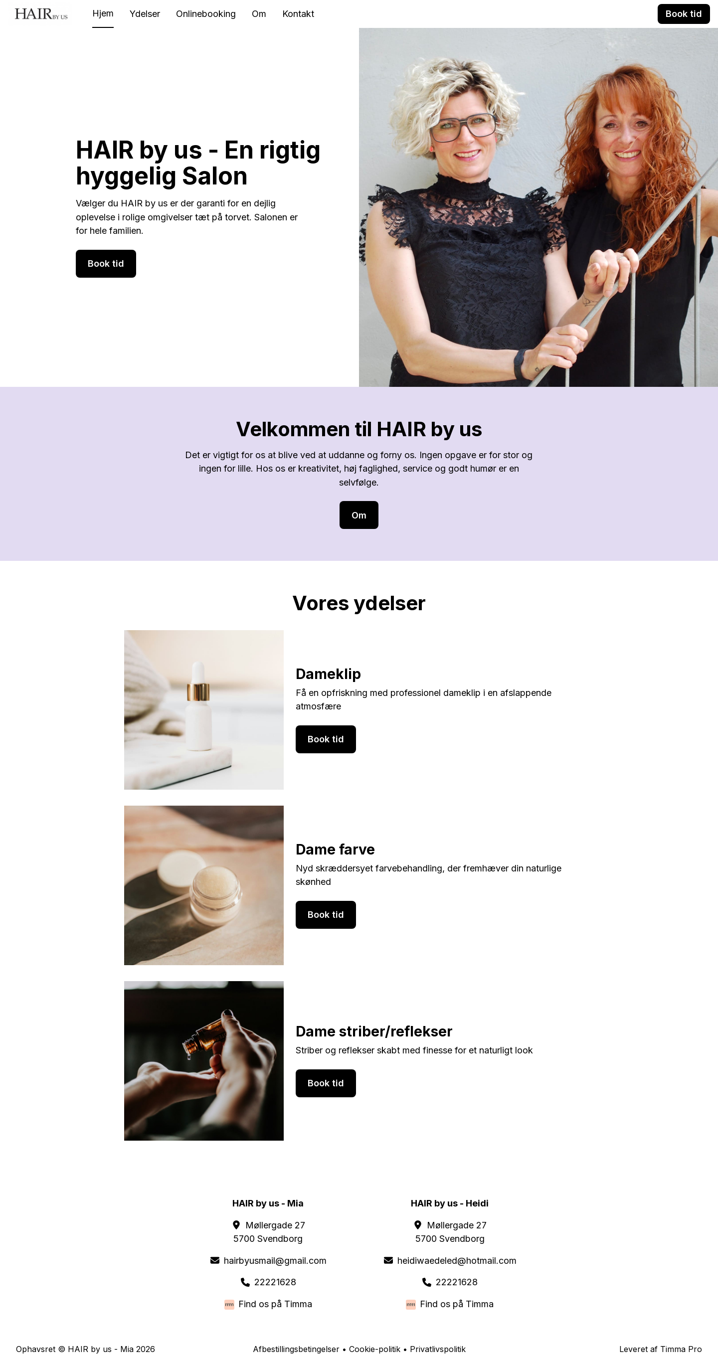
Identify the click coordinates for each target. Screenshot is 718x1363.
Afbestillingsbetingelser (296, 1349)
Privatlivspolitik (438, 1349)
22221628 (275, 1282)
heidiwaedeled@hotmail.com (457, 1260)
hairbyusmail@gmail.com (275, 1260)
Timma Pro (681, 1349)
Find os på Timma (275, 1304)
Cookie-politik (374, 1349)
